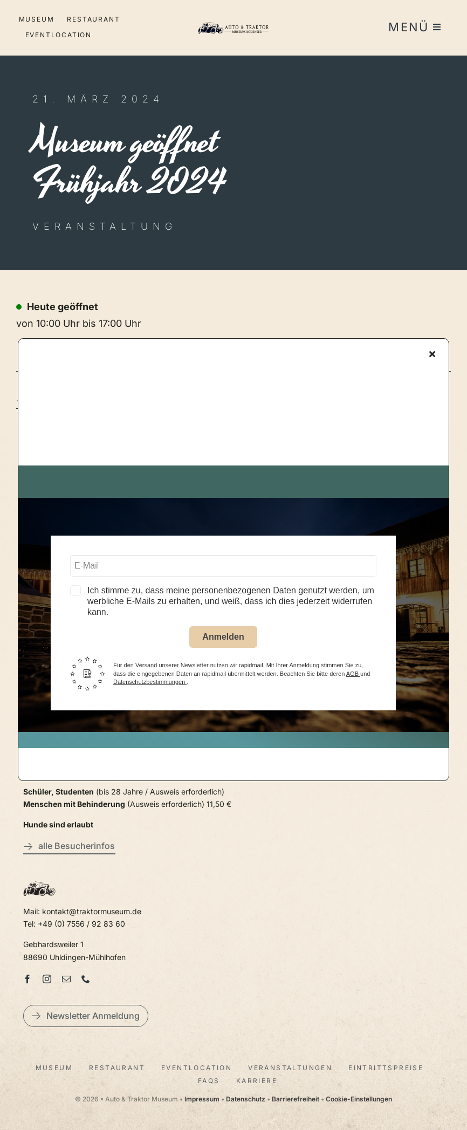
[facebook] (27, 979)
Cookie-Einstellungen (359, 1099)
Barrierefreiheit (295, 1099)
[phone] (85, 979)
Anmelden (223, 640)
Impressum (201, 1099)
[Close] (432, 356)
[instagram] (47, 979)
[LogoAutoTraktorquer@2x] (233, 20)
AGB (353, 676)
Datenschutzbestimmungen (150, 684)
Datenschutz (245, 1099)
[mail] (66, 979)
